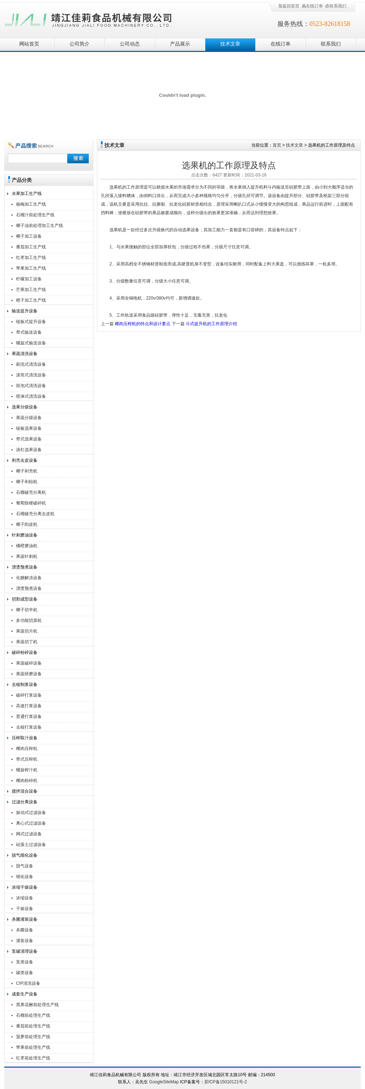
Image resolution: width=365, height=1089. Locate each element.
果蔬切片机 (26, 631)
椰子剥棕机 (26, 481)
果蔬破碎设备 (29, 663)
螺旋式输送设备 (31, 342)
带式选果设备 (29, 439)
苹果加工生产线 (31, 268)
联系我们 (335, 6)
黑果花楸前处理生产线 (37, 1004)
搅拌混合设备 (24, 791)
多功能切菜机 (29, 620)
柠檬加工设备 (29, 278)
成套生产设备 (24, 994)
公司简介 (79, 44)
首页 (277, 145)
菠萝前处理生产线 (33, 1036)
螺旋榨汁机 (26, 769)
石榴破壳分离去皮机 (35, 513)
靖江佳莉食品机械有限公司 (88, 19)
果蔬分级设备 (29, 417)
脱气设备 (24, 865)
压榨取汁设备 (24, 737)
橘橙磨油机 (26, 545)
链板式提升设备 (31, 321)
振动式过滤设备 (31, 812)
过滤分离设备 (24, 801)
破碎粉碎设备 (24, 652)
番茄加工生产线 (31, 246)
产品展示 (180, 44)
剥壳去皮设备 (24, 460)
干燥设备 (24, 908)
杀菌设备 (24, 929)
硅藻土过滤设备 (31, 844)
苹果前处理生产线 (33, 1047)
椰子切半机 (26, 609)
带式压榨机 (26, 759)
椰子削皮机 (26, 524)
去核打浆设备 (29, 727)
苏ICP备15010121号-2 (225, 1081)
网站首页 (29, 44)
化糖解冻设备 (29, 577)
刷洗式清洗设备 (31, 364)
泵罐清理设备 (24, 951)
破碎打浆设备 (29, 695)
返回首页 (288, 6)
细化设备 (24, 876)
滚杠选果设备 (29, 449)
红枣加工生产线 (31, 257)
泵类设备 (24, 962)
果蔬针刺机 (26, 556)
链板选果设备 (29, 428)
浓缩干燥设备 (24, 887)
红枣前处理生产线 (33, 1058)
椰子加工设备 (29, 236)
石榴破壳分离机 (31, 492)
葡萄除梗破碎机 (31, 503)
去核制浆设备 (24, 684)
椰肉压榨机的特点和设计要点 (142, 323)
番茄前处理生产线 (33, 1026)
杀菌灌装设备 (24, 919)
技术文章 (230, 44)
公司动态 (130, 44)
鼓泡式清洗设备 (31, 385)
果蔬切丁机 (26, 641)
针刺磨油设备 (24, 535)
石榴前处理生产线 (33, 1015)
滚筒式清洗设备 (31, 374)
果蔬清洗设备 (24, 353)
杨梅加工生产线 (31, 204)
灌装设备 (24, 940)
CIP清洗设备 (28, 983)
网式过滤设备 (29, 833)
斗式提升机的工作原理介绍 (211, 323)
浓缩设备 (24, 897)
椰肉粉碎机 (26, 780)
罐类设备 (24, 972)
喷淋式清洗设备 (31, 396)
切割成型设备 (24, 599)
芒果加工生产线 (31, 289)
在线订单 (312, 6)
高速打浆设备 (29, 705)
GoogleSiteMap (164, 1081)
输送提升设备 (24, 310)
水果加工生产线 (27, 193)
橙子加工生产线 (31, 300)
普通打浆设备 (29, 716)
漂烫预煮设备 (24, 567)
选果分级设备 (24, 407)
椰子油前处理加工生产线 (39, 225)
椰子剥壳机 (26, 471)
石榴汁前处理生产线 (35, 214)
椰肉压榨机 (26, 748)
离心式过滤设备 (31, 823)
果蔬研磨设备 (29, 673)
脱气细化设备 (24, 855)
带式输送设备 (29, 332)
